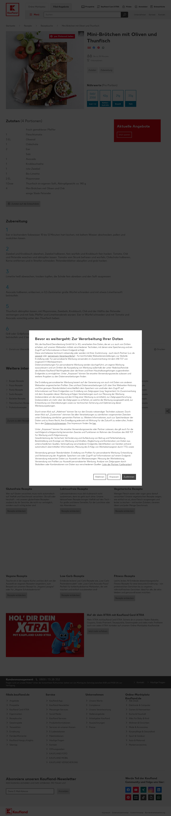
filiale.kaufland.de (18, 694)
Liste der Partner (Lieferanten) (117, 464)
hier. (94, 423)
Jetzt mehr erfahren (97, 631)
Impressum (106, 813)
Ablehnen (99, 477)
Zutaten (92, 70)
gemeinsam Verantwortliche (61, 356)
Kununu (136, 797)
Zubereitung (106, 70)
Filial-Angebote (61, 6)
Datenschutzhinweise (120, 813)
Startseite (10, 26)
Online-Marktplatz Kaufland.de (137, 696)
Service (50, 694)
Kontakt (161, 15)
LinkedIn (159, 790)
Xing (143, 790)
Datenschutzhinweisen (55, 423)
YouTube (136, 790)
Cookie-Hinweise (136, 813)
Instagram (151, 790)
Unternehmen (140, 15)
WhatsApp (159, 797)
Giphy (151, 797)
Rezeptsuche (47, 26)
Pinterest (128, 797)
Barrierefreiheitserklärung (155, 813)
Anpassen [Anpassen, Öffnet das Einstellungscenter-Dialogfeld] (114, 477)
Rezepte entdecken (16, 511)
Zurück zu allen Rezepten (19, 420)
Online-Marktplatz (36, 6)
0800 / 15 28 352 (49, 679)
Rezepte (28, 26)
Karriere (152, 15)
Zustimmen (129, 477)
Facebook (128, 790)
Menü (33, 14)
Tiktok (143, 797)
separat (38, 356)
